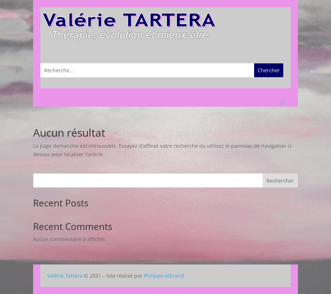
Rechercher (280, 180)
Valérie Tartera (65, 275)
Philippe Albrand (164, 275)
